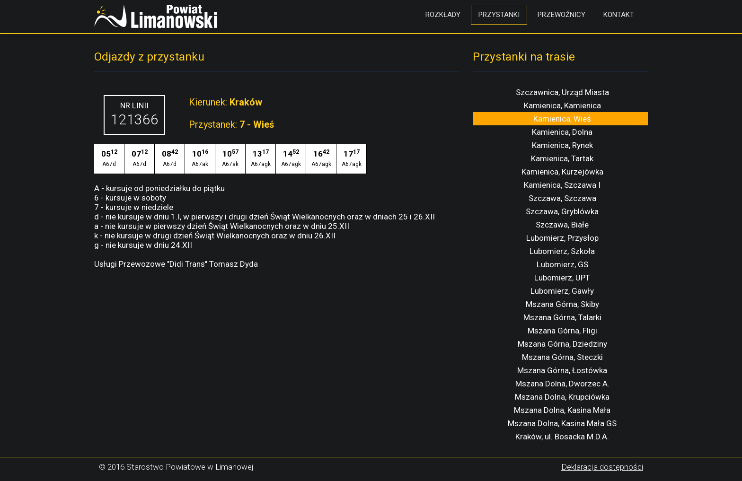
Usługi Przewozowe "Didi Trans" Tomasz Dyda (176, 264)
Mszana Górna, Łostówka (562, 370)
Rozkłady (442, 14)
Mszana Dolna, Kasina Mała (562, 410)
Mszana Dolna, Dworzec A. (562, 383)
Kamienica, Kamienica (562, 105)
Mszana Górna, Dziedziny (562, 344)
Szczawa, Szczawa (562, 198)
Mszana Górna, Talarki (562, 317)
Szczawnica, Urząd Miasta (562, 92)
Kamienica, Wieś (562, 118)
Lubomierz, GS (562, 264)
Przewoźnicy (561, 14)
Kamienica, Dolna (562, 132)
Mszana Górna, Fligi (562, 330)
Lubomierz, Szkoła (562, 251)
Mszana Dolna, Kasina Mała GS (562, 423)
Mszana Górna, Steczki (562, 357)
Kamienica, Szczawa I (562, 185)
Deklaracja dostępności (602, 467)
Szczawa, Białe (562, 224)
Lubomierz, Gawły (562, 291)
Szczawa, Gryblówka (562, 211)
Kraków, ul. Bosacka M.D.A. (562, 436)
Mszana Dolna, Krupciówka (562, 397)
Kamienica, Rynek (562, 145)
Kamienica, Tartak (562, 158)
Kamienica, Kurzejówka (562, 171)
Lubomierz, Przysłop (562, 238)
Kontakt (618, 14)
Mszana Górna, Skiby (562, 304)
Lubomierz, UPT (562, 277)
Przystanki (499, 14)
